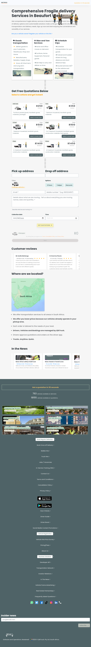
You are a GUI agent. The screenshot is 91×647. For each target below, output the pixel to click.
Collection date (17, 214)
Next (45, 240)
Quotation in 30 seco (83, 3)
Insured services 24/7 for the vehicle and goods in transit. (64, 68)
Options (48, 181)
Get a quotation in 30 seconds (45, 387)
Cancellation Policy (50, 236)
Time (47, 214)
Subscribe (84, 625)
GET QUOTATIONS (45, 225)
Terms (43, 236)
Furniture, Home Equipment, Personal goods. (42, 56)
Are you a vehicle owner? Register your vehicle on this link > (32, 34)
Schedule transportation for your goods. (64, 49)
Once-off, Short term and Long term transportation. (22, 65)
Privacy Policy (60, 236)
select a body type (36, 117)
